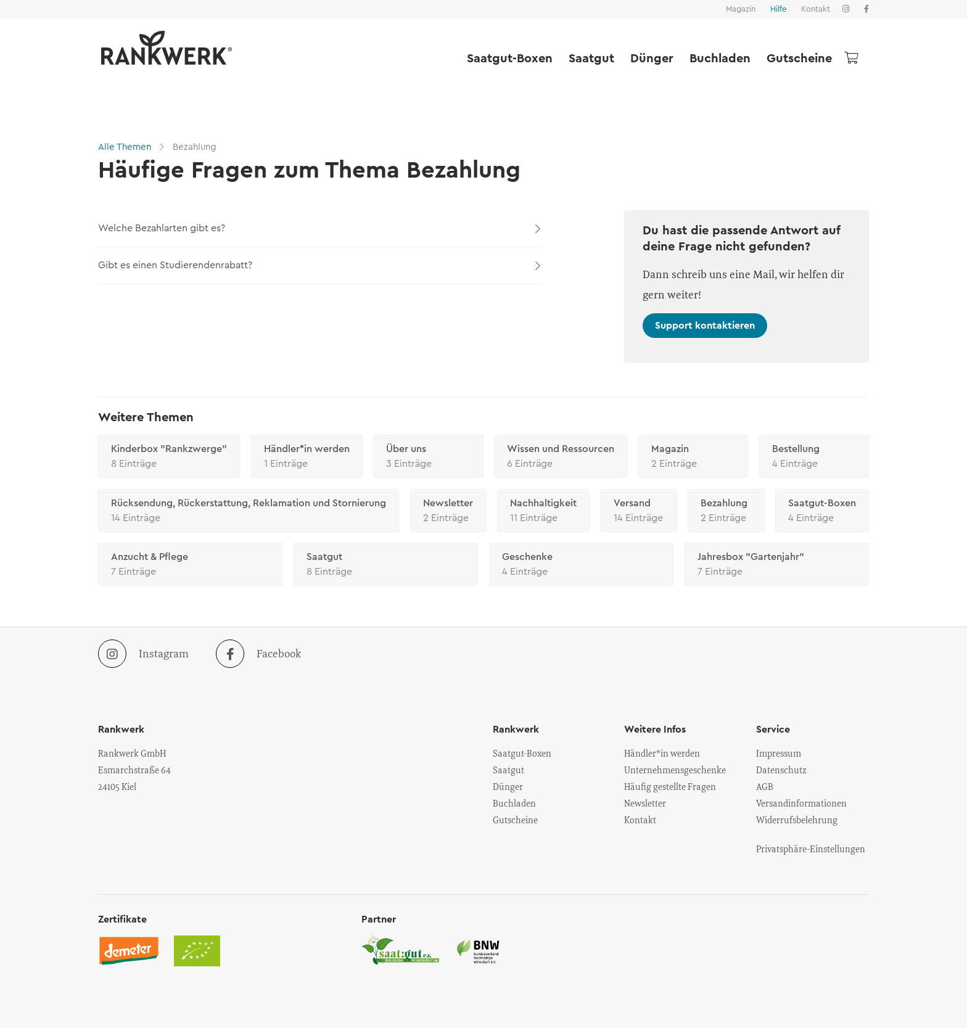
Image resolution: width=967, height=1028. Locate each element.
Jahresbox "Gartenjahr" (776, 565)
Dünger (651, 58)
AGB (764, 786)
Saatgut (591, 58)
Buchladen (720, 58)
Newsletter (448, 511)
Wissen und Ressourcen (560, 457)
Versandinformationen (801, 803)
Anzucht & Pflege (190, 565)
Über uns (428, 457)
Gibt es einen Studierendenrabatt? (319, 265)
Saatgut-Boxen (510, 58)
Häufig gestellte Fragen (670, 786)
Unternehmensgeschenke (675, 769)
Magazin (740, 9)
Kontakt (815, 9)
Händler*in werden (307, 457)
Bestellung (814, 457)
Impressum (778, 753)
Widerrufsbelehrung (796, 819)
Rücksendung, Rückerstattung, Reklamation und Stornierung (248, 511)
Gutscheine (799, 58)
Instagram (143, 653)
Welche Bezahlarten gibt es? (319, 228)
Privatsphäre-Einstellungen (810, 848)
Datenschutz (781, 769)
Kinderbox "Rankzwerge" (169, 457)
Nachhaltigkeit (543, 511)
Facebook (258, 653)
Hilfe (778, 9)
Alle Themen (126, 147)
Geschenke (581, 565)
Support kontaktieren (705, 326)
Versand (639, 511)
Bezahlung (193, 147)
